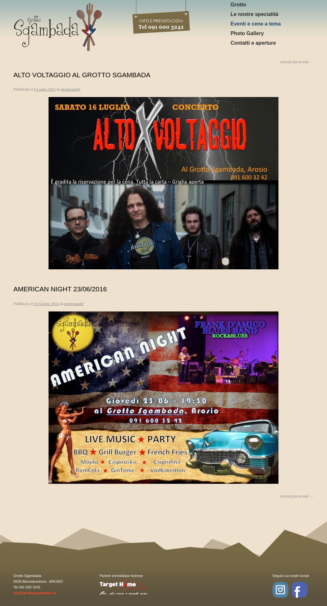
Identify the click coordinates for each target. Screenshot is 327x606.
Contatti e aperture (253, 43)
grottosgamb (70, 89)
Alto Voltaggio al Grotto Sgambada (81, 75)
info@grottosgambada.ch (34, 593)
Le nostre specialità (254, 14)
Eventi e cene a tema (256, 23)
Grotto (238, 4)
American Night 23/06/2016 (60, 289)
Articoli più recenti (297, 496)
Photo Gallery (247, 33)
